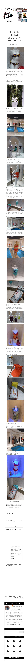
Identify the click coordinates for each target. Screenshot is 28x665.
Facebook (8, 505)
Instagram (17, 507)
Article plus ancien (18, 598)
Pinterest (16, 505)
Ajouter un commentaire (10, 561)
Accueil (19, 596)
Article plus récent (10, 596)
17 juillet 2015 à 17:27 (16, 547)
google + (20, 505)
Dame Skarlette (16, 501)
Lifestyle (12, 520)
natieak (12, 546)
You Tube (11, 507)
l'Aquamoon (15, 80)
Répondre (12, 558)
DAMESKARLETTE (17, 606)
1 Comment (17, 44)
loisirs (15, 520)
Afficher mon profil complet (14, 624)
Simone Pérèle (9, 76)
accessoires (8, 520)
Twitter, (12, 505)
